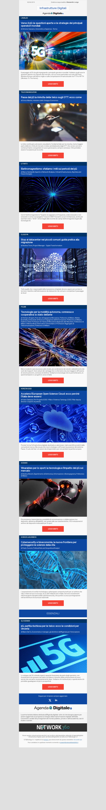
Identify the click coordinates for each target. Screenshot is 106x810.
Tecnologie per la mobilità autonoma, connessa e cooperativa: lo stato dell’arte (47, 313)
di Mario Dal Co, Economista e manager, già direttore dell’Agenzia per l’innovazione (50, 632)
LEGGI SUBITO (53, 84)
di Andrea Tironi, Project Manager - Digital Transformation (41, 245)
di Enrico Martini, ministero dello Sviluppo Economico (39, 100)
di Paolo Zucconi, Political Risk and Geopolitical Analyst (40, 548)
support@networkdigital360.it (69, 742)
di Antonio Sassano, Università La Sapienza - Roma (39, 29)
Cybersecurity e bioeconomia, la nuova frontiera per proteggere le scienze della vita (48, 543)
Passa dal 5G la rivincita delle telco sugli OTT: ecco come (51, 97)
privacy (46, 740)
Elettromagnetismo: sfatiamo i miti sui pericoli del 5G (49, 168)
